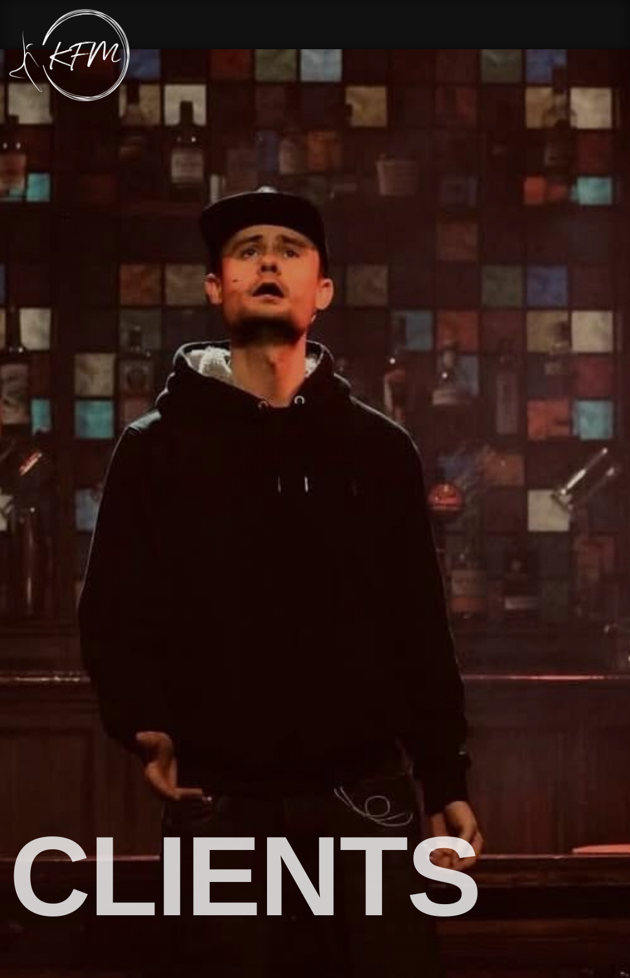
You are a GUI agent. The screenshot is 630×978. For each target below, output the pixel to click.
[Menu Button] (611, 56)
